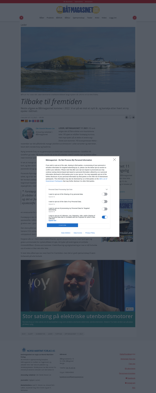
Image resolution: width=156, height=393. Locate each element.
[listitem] (78, 189)
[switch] (104, 194)
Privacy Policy (90, 233)
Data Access (78, 233)
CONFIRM (62, 225)
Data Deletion (65, 233)
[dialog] (78, 196)
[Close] (115, 160)
